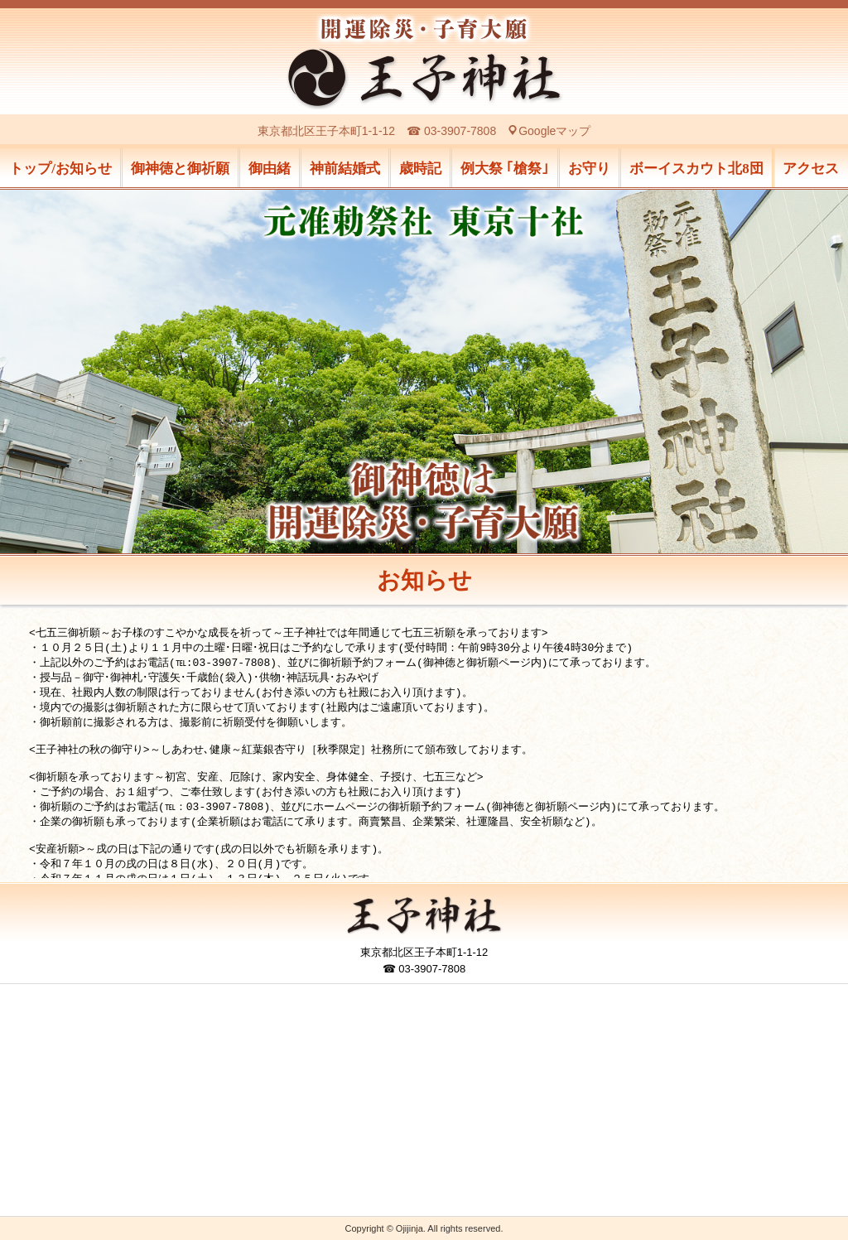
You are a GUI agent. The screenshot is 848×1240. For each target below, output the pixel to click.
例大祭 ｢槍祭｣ (504, 168)
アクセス (811, 168)
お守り (589, 168)
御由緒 (269, 168)
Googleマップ (554, 131)
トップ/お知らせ (60, 168)
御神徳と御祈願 (180, 168)
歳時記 (420, 168)
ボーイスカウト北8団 (696, 168)
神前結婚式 (345, 168)
